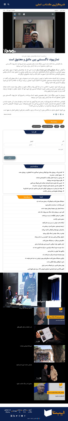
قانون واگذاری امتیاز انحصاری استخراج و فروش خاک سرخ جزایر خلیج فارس (46, 269)
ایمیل (31, 141)
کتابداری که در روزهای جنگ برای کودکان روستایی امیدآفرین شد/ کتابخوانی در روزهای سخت (40, 172)
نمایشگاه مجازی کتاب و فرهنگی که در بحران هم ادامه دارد (50, 201)
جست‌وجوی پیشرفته (7, 411)
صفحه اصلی (62, 10)
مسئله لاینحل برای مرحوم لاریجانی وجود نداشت (52, 208)
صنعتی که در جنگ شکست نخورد (24, 384)
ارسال (9, 158)
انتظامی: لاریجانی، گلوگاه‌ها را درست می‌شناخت (53, 216)
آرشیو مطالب (30, 411)
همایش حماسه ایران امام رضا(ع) (24, 365)
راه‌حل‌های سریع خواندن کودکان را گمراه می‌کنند (53, 230)
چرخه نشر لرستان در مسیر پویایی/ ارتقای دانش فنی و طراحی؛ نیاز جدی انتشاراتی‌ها (42, 188)
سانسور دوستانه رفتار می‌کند (25, 308)
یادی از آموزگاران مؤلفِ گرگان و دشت (55, 262)
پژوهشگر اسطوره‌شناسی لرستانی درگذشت (52, 191)
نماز (62, 126)
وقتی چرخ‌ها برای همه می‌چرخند (54, 180)
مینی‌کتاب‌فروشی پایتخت (26, 346)
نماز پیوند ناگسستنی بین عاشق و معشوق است (34, 59)
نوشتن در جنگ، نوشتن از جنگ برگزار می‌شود (53, 233)
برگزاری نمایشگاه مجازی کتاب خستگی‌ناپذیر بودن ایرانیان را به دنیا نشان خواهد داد (44, 258)
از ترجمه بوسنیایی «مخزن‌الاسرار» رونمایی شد (53, 226)
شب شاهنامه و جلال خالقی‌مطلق (24, 327)
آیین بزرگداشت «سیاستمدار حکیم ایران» (54, 205)
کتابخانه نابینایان (47, 126)
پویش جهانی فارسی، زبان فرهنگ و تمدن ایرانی (53, 265)
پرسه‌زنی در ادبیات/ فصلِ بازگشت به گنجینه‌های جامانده (49, 178)
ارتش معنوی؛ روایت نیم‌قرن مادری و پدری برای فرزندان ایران (49, 244)
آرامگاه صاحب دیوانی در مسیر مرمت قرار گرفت (53, 223)
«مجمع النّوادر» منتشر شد (56, 175)
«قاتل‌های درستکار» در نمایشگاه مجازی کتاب (53, 241)
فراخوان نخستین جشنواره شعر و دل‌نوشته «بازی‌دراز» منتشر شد (47, 186)
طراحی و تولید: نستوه (33, 418)
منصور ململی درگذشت (58, 219)
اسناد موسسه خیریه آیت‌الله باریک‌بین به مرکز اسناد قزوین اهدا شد (48, 248)
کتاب (56, 126)
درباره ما (19, 411)
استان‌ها (56, 10)
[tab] (41, 197)
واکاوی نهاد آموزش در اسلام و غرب (56, 251)
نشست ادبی (36, 126)
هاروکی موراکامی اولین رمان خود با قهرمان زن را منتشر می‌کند (49, 237)
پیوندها (15, 411)
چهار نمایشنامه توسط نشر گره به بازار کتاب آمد (53, 255)
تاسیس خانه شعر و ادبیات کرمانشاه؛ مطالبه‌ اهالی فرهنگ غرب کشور (46, 183)
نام (63, 141)
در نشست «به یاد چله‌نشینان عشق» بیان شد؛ (34, 56)
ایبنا (50, 5)
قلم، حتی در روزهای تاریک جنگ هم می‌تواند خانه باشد (51, 212)
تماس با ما (24, 411)
